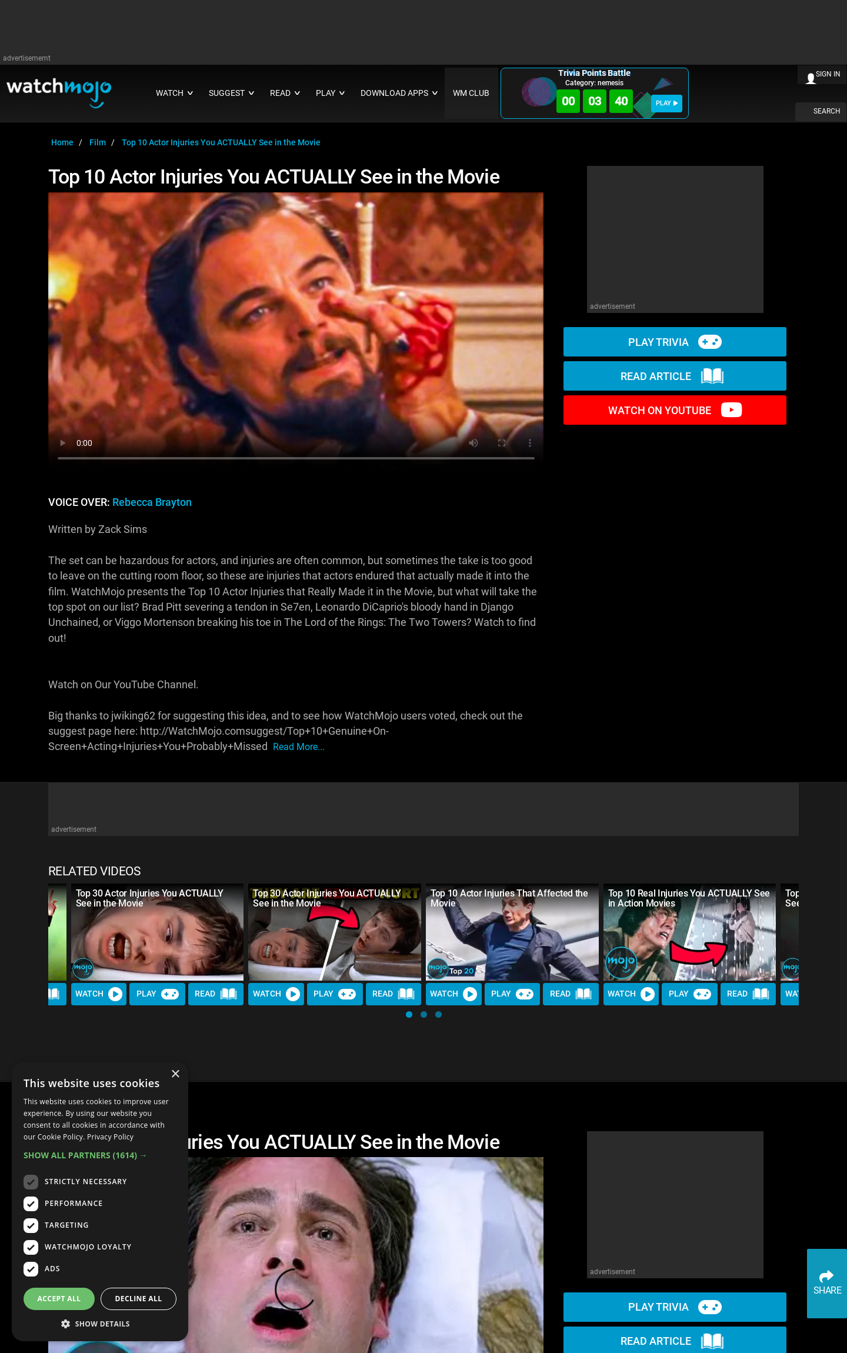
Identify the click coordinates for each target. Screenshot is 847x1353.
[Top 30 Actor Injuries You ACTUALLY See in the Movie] (157, 932)
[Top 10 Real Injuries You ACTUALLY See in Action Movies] (689, 932)
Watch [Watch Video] (98, 994)
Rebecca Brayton (152, 502)
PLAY (667, 103)
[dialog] (100, 1201)
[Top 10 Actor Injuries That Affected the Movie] (512, 932)
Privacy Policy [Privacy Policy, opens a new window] (110, 1137)
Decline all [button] (138, 1299)
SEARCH (827, 111)
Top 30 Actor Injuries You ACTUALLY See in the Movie (150, 898)
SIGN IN (828, 74)
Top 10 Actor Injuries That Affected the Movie (509, 898)
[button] (409, 1014)
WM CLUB (471, 93)
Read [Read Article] (216, 994)
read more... (299, 746)
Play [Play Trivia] (157, 994)
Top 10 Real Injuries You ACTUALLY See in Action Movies (689, 898)
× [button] (175, 1074)
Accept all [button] (59, 1299)
